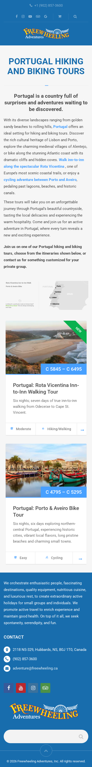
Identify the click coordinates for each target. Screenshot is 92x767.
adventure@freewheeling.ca (35, 668)
